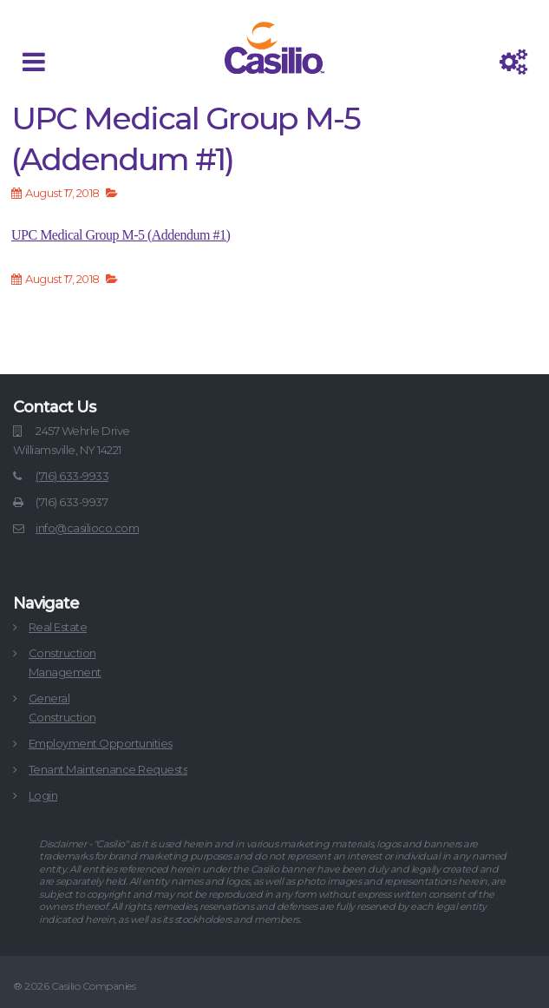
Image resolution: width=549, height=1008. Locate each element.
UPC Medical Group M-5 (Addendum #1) (120, 234)
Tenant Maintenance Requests (108, 769)
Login (43, 795)
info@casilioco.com (87, 528)
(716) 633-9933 (72, 476)
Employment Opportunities (101, 743)
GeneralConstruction (62, 707)
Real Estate (58, 627)
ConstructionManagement (65, 662)
